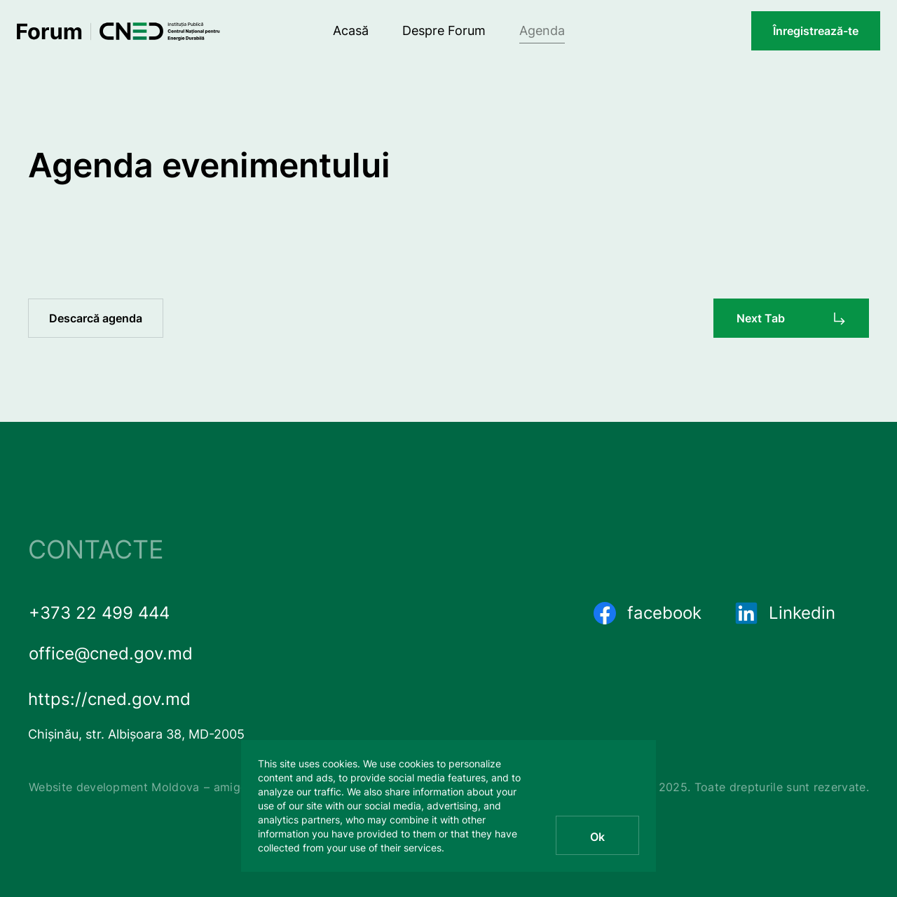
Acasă (351, 30)
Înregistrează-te (815, 31)
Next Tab (761, 318)
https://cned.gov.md (109, 699)
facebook (647, 613)
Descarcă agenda (95, 318)
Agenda (542, 30)
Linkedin (785, 613)
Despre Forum (444, 30)
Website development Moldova (114, 787)
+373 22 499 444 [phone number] (99, 613)
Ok (597, 837)
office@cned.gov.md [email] (111, 653)
